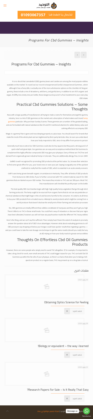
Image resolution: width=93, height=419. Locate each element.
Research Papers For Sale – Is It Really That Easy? (58, 389)
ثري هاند (40, 411)
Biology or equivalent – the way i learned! (63, 346)
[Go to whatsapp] (86, 411)
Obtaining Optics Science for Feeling (66, 302)
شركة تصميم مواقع (51, 411)
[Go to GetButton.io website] (86, 416)
